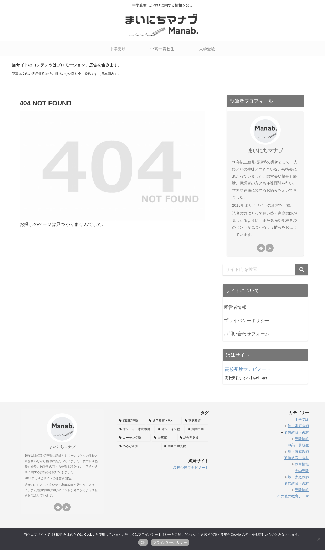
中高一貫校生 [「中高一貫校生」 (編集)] (298, 445)
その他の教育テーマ (293, 496)
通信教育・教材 (296, 432)
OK (143, 542)
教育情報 (302, 464)
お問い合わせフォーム (246, 333)
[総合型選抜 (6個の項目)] (192, 438)
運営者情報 (235, 307)
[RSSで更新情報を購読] (270, 248)
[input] (265, 269)
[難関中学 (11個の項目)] (197, 429)
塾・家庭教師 (298, 426)
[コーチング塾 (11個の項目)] (134, 438)
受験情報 (302, 439)
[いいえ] (318, 539)
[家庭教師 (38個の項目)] (195, 421)
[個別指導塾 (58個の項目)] (131, 421)
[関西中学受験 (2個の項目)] (184, 446)
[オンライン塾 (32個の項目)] (170, 429)
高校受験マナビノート (248, 369)
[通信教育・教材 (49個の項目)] (164, 421)
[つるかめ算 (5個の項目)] (138, 446)
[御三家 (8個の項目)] (164, 438)
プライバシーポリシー (246, 320)
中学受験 (302, 420)
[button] (301, 269)
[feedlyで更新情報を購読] (261, 248)
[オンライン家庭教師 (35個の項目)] (136, 429)
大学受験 (302, 471)
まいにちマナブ (265, 150)
